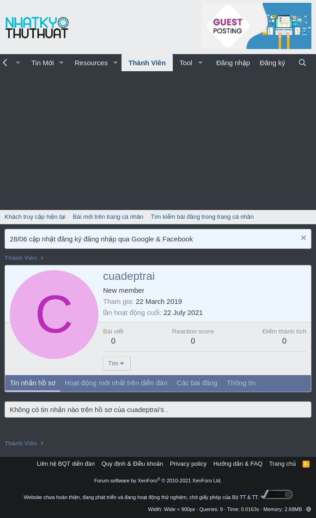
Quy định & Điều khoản (132, 463)
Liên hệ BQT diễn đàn (66, 463)
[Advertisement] (158, 140)
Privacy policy (188, 463)
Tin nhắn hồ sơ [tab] (32, 383)
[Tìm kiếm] (302, 62)
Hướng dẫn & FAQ (237, 463)
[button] (61, 62)
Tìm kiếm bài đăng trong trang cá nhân (202, 216)
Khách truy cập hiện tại (35, 216)
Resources (91, 63)
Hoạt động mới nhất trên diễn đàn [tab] (116, 383)
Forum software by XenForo (158, 480)
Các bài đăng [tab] (196, 383)
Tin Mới (42, 63)
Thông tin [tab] (241, 383)
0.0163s (250, 509)
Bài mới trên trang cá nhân (108, 216)
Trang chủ (282, 463)
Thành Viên (147, 63)
